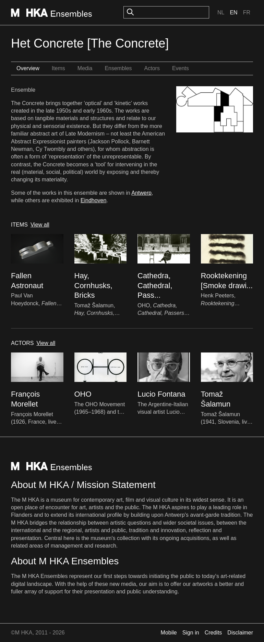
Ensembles (118, 68)
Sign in (190, 632)
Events (180, 68)
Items (58, 68)
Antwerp (141, 193)
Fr (246, 12)
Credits (213, 632)
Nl (220, 12)
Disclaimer (240, 632)
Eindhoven (94, 200)
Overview (27, 68)
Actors (152, 68)
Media (85, 68)
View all (40, 225)
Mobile (169, 632)
